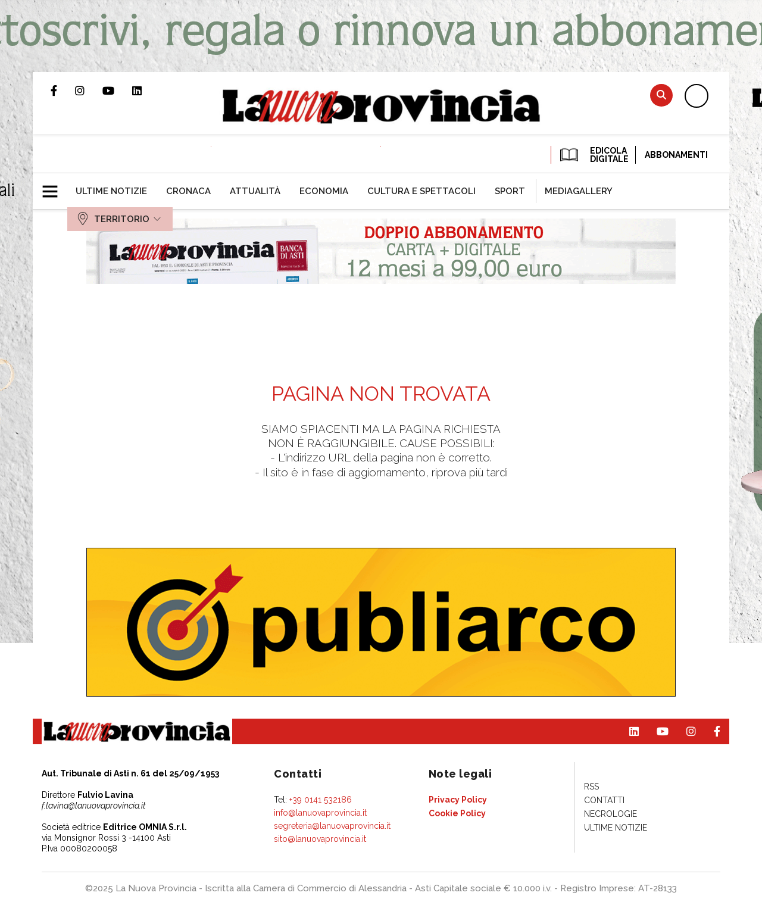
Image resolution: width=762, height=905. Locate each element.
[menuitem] (111, 191)
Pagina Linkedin (146, 90)
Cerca (661, 95)
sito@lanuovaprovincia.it (320, 839)
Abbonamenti (676, 155)
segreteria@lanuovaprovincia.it (332, 826)
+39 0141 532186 (320, 799)
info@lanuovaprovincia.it (320, 812)
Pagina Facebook (63, 90)
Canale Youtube (117, 90)
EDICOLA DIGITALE (593, 155)
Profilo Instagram (88, 90)
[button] (54, 186)
